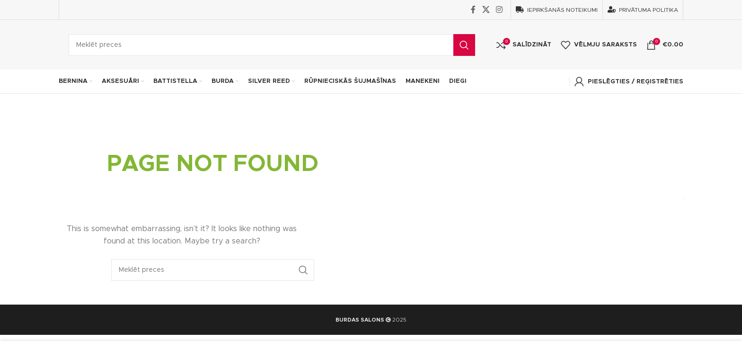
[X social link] (486, 9)
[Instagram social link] (499, 9)
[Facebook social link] (473, 9)
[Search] (272, 45)
